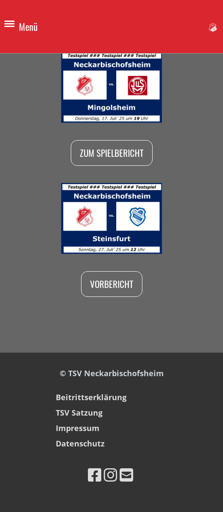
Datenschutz (80, 443)
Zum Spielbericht (112, 152)
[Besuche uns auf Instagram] (111, 474)
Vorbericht (111, 283)
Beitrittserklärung (91, 397)
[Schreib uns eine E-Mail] (126, 474)
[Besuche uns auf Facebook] (95, 474)
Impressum (77, 428)
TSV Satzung (79, 412)
